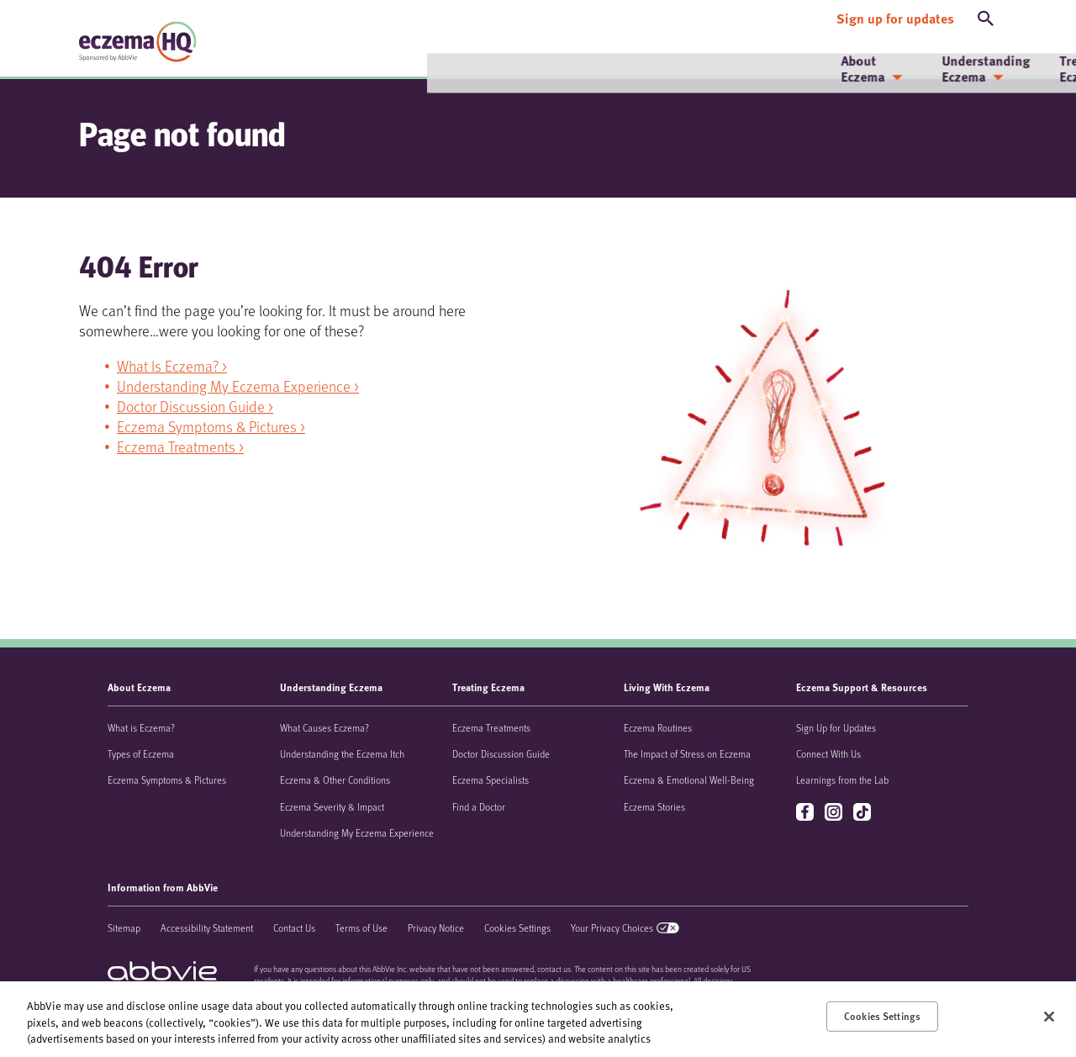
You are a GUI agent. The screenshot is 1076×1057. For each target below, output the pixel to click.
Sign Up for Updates (836, 727)
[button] (986, 15)
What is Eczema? (141, 727)
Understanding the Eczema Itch (342, 753)
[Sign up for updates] (895, 15)
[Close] (1049, 1016)
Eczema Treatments (491, 727)
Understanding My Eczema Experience (357, 832)
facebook (806, 813)
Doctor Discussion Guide (501, 753)
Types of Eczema (141, 753)
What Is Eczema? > (172, 366)
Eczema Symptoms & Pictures (167, 779)
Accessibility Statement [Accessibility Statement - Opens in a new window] (207, 927)
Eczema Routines (658, 727)
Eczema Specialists (490, 779)
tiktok (863, 813)
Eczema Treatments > (180, 446)
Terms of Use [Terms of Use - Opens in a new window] (361, 927)
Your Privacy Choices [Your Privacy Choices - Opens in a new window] (612, 927)
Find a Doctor (478, 806)
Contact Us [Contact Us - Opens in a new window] (294, 927)
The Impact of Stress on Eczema (687, 753)
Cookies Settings (517, 927)
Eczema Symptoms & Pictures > (211, 426)
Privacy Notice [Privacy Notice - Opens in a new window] (436, 927)
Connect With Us (828, 753)
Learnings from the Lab (842, 779)
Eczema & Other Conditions (335, 779)
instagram (835, 813)
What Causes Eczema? (324, 727)
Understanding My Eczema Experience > (238, 386)
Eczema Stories (654, 806)
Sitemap (124, 927)
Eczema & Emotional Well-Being (689, 779)
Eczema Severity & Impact (332, 806)
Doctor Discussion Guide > (195, 406)
